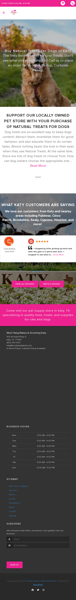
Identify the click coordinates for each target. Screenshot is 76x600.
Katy (50, 211)
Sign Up (14, 565)
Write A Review (51, 283)
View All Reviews (25, 283)
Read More (38, 166)
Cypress (46, 220)
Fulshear (44, 215)
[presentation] (22, 553)
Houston (60, 220)
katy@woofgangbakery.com (19, 345)
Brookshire (21, 220)
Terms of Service (48, 581)
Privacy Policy (33, 581)
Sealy (35, 220)
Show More (58, 254)
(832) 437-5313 (13, 342)
